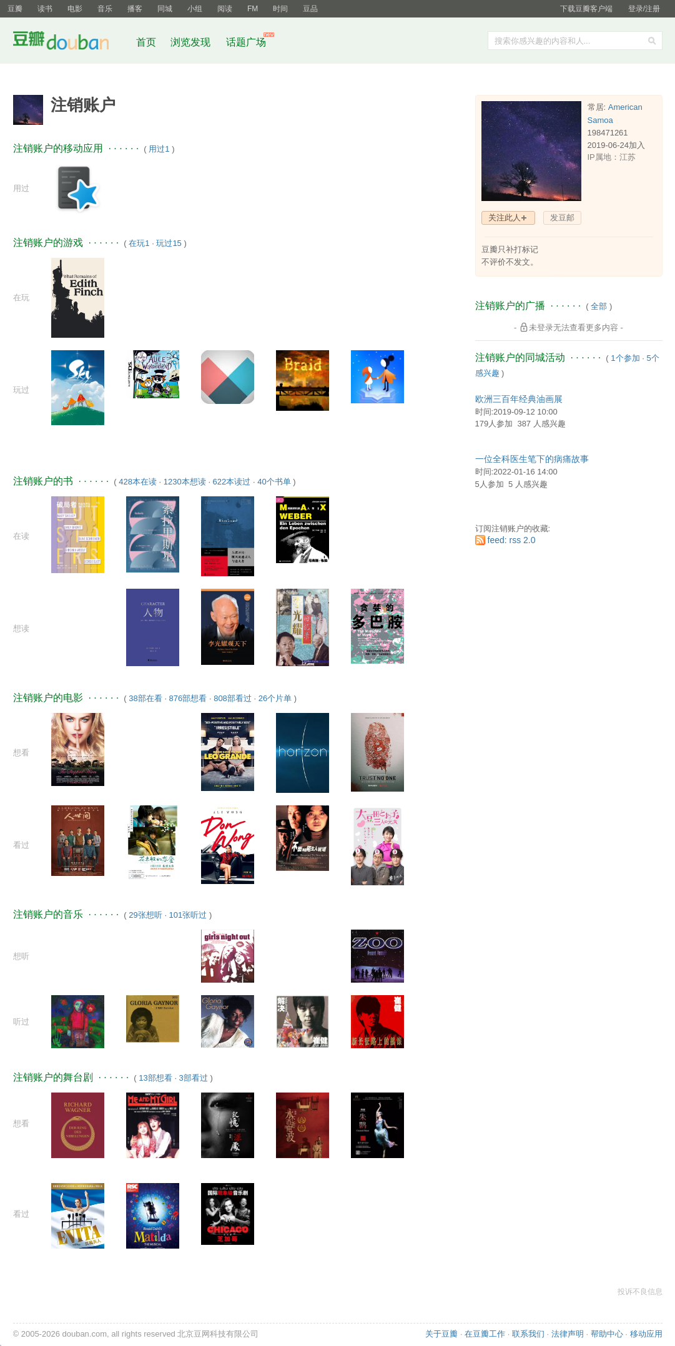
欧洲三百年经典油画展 (519, 399)
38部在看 (145, 698)
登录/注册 (644, 8)
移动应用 (646, 1334)
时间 (280, 8)
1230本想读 (185, 481)
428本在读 (138, 481)
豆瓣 (14, 8)
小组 (194, 8)
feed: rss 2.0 (512, 540)
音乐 (104, 8)
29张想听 (145, 915)
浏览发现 (191, 42)
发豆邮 (562, 217)
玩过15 (168, 243)
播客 (134, 8)
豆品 (310, 8)
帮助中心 (607, 1334)
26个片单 (275, 698)
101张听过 (188, 915)
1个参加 (625, 358)
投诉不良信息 (640, 1291)
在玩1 (139, 243)
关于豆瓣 (441, 1334)
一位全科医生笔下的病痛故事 (532, 459)
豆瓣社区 (70, 43)
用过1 (159, 149)
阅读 (224, 8)
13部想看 (155, 1078)
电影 (74, 8)
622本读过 (232, 481)
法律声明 (567, 1334)
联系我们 (528, 1334)
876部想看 (188, 698)
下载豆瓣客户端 (586, 8)
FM (252, 8)
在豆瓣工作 (485, 1334)
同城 (164, 8)
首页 (146, 42)
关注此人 (504, 217)
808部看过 (233, 698)
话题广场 (246, 42)
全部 (599, 306)
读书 (44, 8)
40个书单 (273, 481)
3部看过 (193, 1078)
